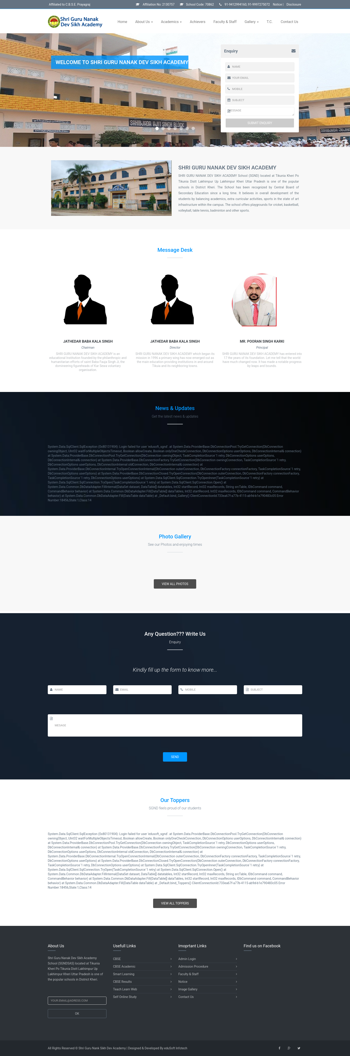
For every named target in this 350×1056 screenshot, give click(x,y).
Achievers (197, 22)
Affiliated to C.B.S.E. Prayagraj (69, 4)
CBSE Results (142, 981)
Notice (207, 981)
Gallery (250, 22)
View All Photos (175, 584)
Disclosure (293, 4)
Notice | (278, 4)
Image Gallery (207, 989)
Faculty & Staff (225, 22)
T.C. (270, 22)
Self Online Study (142, 997)
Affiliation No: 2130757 (155, 4)
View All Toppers (175, 903)
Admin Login (207, 959)
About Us (143, 22)
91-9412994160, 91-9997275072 (244, 4)
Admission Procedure (207, 966)
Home (122, 22)
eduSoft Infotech (175, 1048)
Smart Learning (142, 974)
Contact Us (289, 22)
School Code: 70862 (197, 4)
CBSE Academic (142, 966)
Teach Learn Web (142, 989)
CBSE (142, 959)
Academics (170, 22)
